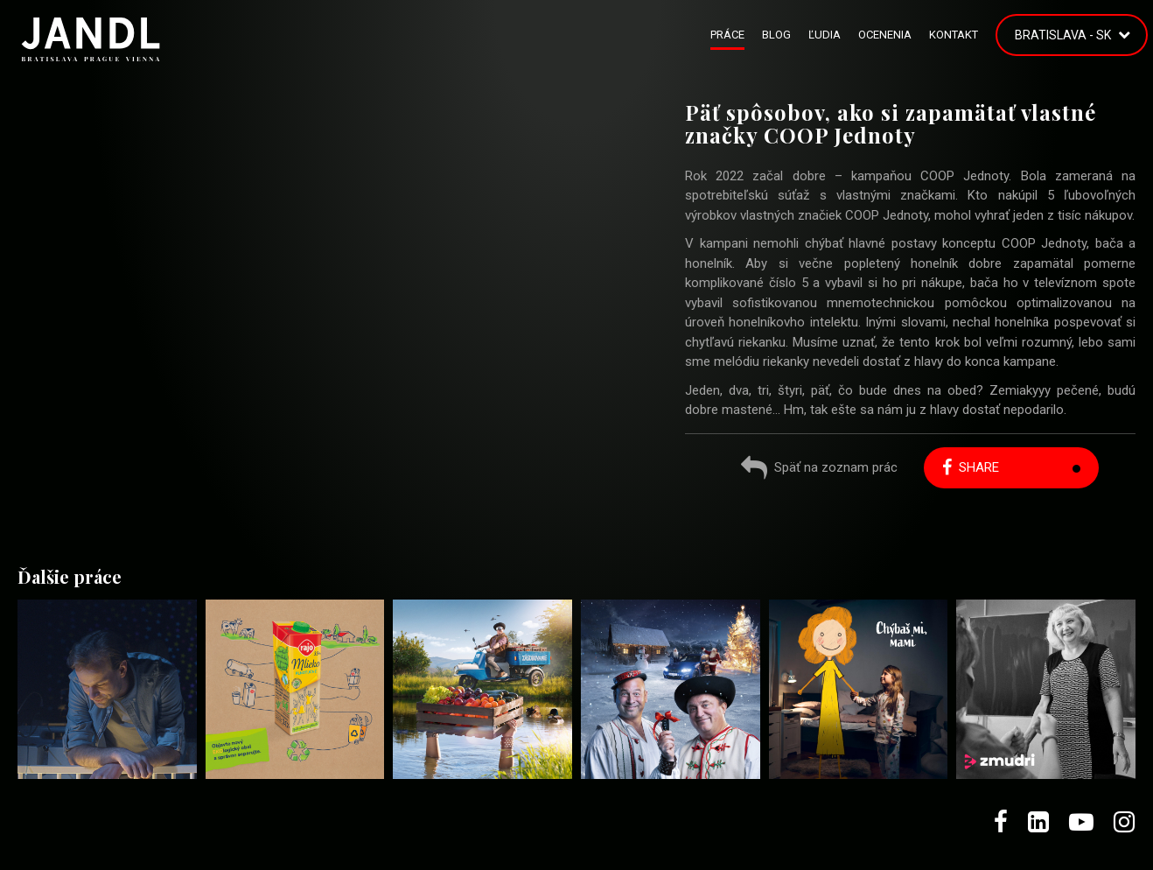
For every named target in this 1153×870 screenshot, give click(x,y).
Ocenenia (885, 34)
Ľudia (824, 34)
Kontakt (953, 34)
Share (970, 467)
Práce (727, 34)
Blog (776, 34)
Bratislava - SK (1063, 35)
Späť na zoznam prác (819, 470)
